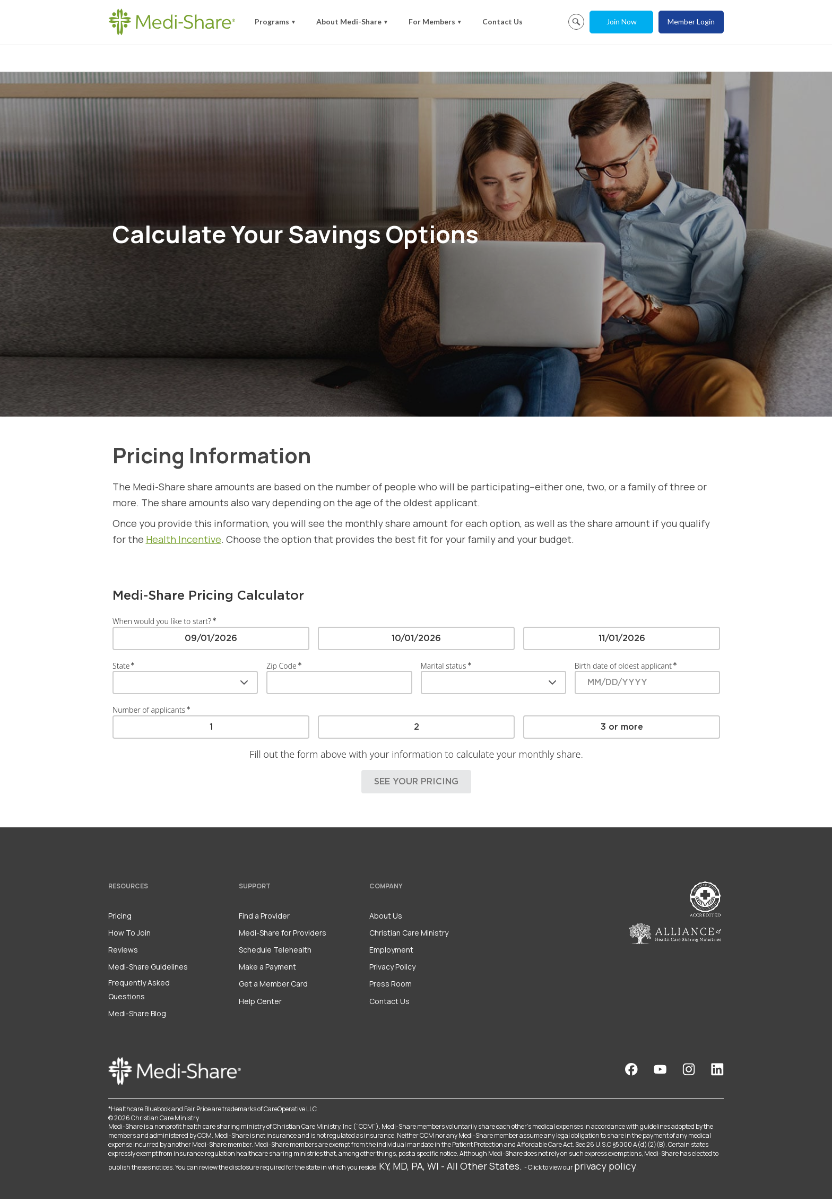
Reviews (123, 953)
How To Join (129, 936)
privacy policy (605, 1169)
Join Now (621, 21)
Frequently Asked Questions (139, 992)
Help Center (260, 1004)
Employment (391, 953)
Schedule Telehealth (275, 953)
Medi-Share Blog (137, 1016)
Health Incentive (183, 542)
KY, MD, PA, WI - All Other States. (450, 1169)
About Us (385, 919)
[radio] (210, 641)
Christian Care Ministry (408, 936)
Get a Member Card (273, 987)
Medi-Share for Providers (282, 936)
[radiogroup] (416, 641)
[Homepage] (172, 21)
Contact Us (502, 21)
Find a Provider (264, 919)
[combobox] (185, 685)
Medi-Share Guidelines (148, 970)
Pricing (120, 919)
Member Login (691, 21)
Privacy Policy (392, 970)
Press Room (390, 987)
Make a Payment (267, 970)
